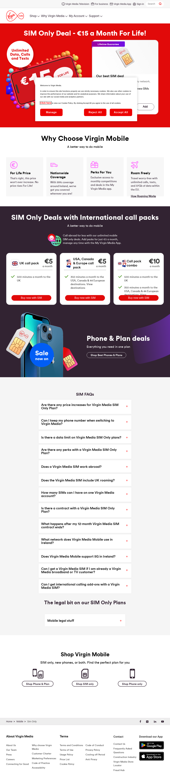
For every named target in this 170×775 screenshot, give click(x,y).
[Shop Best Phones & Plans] (106, 355)
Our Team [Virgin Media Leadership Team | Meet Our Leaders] (11, 750)
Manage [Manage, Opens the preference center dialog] (51, 112)
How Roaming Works (143, 196)
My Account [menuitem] (76, 16)
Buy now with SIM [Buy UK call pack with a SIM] (31, 297)
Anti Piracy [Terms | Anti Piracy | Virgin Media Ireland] (91, 759)
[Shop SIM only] (85, 684)
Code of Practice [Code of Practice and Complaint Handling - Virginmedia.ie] (41, 763)
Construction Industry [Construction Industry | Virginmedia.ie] (124, 757)
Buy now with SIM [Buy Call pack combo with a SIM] (138, 297)
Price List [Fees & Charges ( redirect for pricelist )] (65, 759)
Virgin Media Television (77, 4)
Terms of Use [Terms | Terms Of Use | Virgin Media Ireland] (66, 750)
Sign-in (140, 4)
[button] (82, 406)
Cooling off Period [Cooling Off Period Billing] (95, 755)
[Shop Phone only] (132, 684)
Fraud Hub (119, 770)
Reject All (95, 112)
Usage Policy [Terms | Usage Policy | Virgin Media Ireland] (66, 755)
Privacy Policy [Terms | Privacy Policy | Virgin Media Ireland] (92, 750)
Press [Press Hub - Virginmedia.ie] (9, 755)
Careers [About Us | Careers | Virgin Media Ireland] (10, 759)
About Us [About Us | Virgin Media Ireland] (11, 745)
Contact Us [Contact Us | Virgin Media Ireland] (119, 744)
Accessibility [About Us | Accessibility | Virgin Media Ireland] (38, 768)
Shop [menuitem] (33, 16)
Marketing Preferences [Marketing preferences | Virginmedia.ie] (44, 758)
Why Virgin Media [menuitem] (52, 16)
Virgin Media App (122, 4)
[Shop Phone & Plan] (37, 684)
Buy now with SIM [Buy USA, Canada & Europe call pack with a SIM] (84, 297)
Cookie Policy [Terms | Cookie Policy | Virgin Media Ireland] (67, 764)
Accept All (121, 112)
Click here (45, 103)
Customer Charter (41, 754)
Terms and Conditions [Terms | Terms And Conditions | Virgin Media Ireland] (71, 745)
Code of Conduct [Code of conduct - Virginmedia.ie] (94, 745)
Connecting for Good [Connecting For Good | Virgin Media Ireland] (17, 764)
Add (145, 106)
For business (101, 4)
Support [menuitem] (94, 16)
